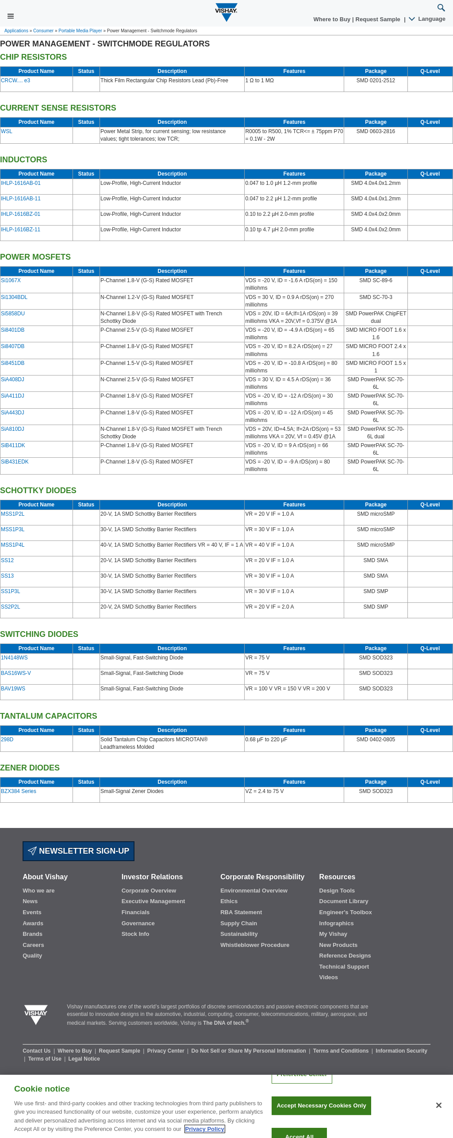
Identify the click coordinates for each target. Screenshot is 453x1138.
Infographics (336, 923)
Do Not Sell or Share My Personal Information (250, 1051)
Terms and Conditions (341, 1051)
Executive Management (153, 901)
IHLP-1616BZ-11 (20, 229)
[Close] (439, 1113)
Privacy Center (166, 1051)
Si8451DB (12, 363)
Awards (33, 923)
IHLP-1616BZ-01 (20, 214)
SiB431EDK (15, 462)
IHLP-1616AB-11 (21, 198)
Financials (136, 912)
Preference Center (301, 1081)
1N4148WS (14, 658)
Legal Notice (84, 1059)
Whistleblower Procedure (254, 945)
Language (427, 18)
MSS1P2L (12, 514)
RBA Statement (241, 912)
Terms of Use (45, 1059)
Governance (138, 923)
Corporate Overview (149, 890)
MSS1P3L (12, 529)
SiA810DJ (12, 429)
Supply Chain (238, 923)
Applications (16, 30)
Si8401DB (12, 330)
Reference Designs (345, 955)
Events (32, 912)
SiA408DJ (12, 379)
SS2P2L (10, 607)
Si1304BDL (14, 297)
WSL (6, 131)
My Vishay (333, 934)
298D (7, 739)
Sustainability (239, 934)
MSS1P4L (12, 545)
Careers (33, 945)
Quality (32, 955)
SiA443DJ (12, 413)
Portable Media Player (80, 30)
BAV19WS (13, 689)
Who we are (38, 890)
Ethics (229, 901)
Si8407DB (12, 346)
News (30, 901)
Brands (32, 934)
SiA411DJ (12, 396)
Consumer (43, 30)
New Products (338, 945)
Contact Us (37, 1051)
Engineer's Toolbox (345, 912)
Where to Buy (333, 19)
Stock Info (136, 934)
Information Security (401, 1051)
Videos (328, 977)
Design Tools (337, 890)
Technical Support (344, 966)
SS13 (7, 576)
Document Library (344, 901)
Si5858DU (13, 313)
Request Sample (120, 1051)
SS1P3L (10, 591)
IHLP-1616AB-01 (21, 183)
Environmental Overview (254, 890)
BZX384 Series (18, 791)
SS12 (7, 560)
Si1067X (11, 280)
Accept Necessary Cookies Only (321, 1113)
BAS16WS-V (16, 673)
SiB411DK (13, 445)
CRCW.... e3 (15, 80)
